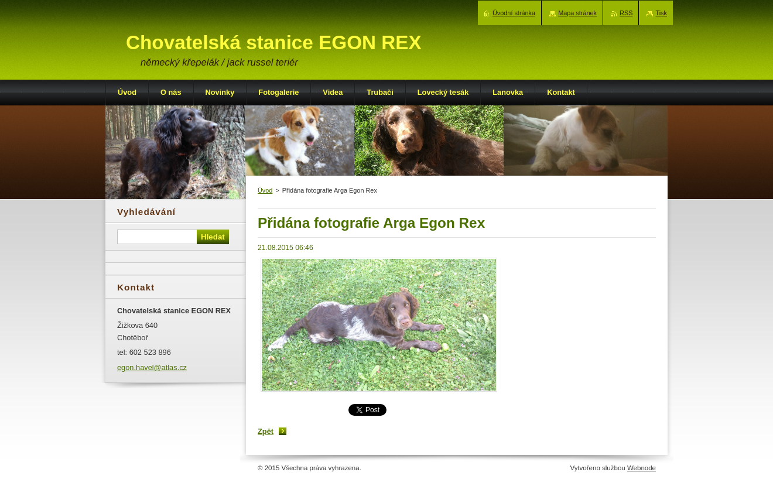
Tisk (661, 12)
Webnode (641, 467)
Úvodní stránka (513, 12)
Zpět (265, 431)
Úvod (265, 190)
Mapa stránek (577, 12)
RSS (626, 12)
